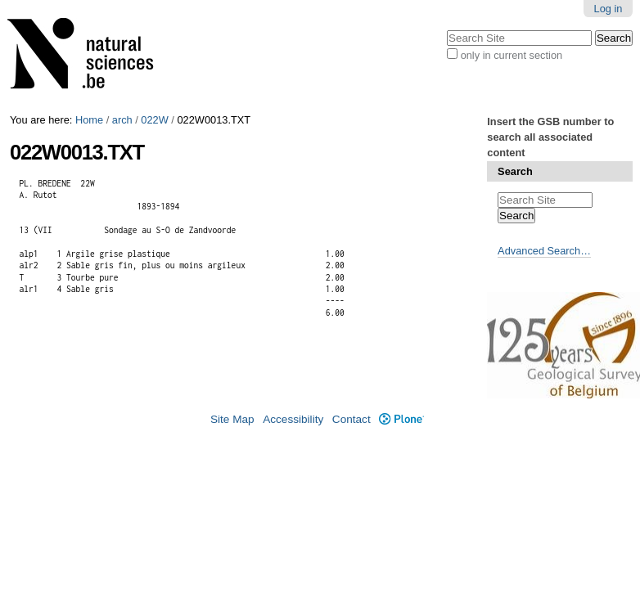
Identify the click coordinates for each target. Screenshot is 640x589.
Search (515, 171)
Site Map (232, 419)
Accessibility (293, 419)
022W (154, 120)
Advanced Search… (544, 251)
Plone (401, 419)
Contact (351, 419)
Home (89, 120)
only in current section (511, 55)
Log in (608, 8)
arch (122, 120)
